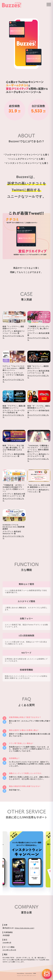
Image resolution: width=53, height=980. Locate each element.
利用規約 (34, 973)
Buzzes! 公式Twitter (20, 973)
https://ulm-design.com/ (24, 928)
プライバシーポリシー (28, 973)
